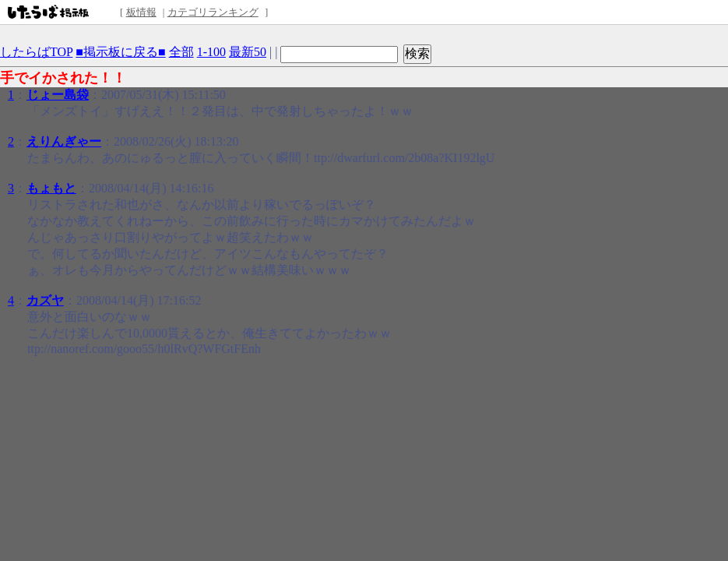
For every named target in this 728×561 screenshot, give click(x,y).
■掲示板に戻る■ (120, 51)
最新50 (247, 51)
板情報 (141, 12)
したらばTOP (36, 51)
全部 (181, 51)
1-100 (211, 51)
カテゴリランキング (212, 12)
